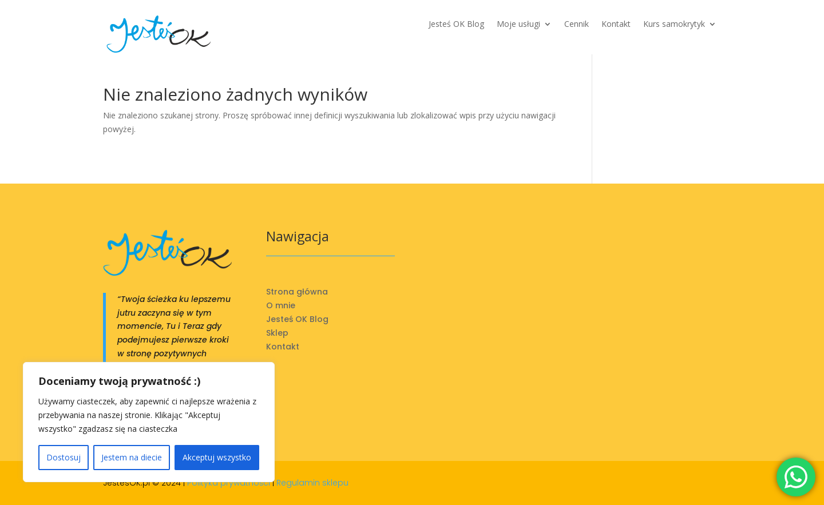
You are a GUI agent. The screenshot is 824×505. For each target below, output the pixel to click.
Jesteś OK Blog (456, 24)
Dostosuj (63, 457)
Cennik (576, 24)
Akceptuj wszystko (217, 457)
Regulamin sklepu (312, 482)
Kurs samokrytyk (674, 24)
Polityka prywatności (228, 482)
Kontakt (616, 24)
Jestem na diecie (131, 457)
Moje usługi (518, 24)
